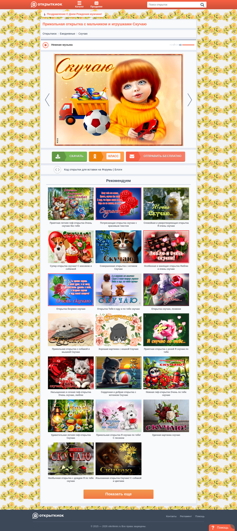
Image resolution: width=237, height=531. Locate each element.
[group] (118, 45)
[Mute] (180, 45)
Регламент (186, 516)
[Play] (46, 45)
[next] (189, 100)
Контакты (171, 516)
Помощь (200, 516)
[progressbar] (188, 45)
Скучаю (83, 33)
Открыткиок (50, 33)
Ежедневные (67, 33)
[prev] (47, 100)
